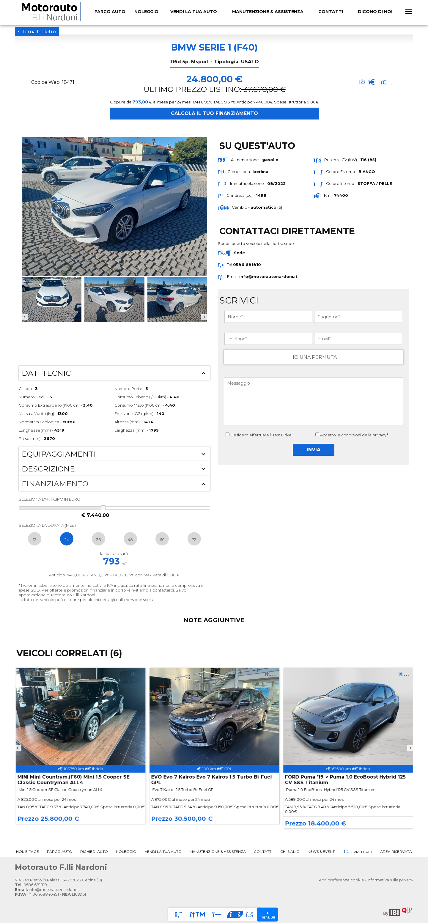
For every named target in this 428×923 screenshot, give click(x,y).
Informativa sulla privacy (390, 880)
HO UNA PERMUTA (313, 357)
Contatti (330, 11)
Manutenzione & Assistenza (267, 11)
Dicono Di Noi (375, 11)
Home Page (27, 851)
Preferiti (358, 851)
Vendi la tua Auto (193, 11)
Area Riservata (396, 851)
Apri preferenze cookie (341, 880)
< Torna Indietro (37, 31)
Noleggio (126, 851)
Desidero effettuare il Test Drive (259, 435)
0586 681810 (31, 884)
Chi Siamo (290, 851)
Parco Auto (59, 851)
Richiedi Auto (94, 851)
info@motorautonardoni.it (268, 276)
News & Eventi (322, 851)
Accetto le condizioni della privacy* (354, 435)
